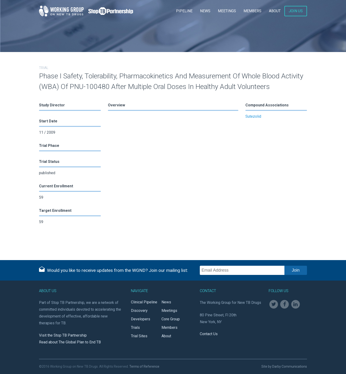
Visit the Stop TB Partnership (63, 335)
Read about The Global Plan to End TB (70, 342)
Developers (140, 319)
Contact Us (209, 334)
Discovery (139, 310)
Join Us (296, 11)
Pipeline (184, 11)
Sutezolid (253, 116)
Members (252, 11)
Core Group (170, 319)
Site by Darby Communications (284, 366)
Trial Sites (139, 336)
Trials (135, 327)
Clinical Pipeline (144, 302)
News (205, 11)
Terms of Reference (144, 366)
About (275, 11)
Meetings (227, 11)
